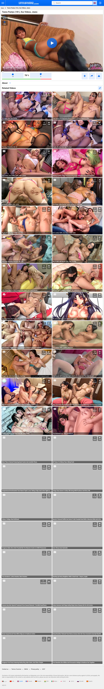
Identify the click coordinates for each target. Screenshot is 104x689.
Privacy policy (35, 669)
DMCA (26, 669)
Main (2, 8)
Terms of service (16, 669)
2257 (43, 669)
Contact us (5, 669)
